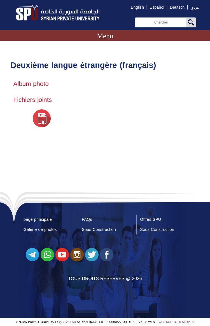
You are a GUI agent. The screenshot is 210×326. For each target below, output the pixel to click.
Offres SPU (150, 219)
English (137, 7)
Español (157, 7)
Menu (105, 36)
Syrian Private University (37, 322)
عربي (194, 7)
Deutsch (177, 7)
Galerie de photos (40, 229)
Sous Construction (99, 229)
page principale (38, 219)
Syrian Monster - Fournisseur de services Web (116, 322)
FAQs (87, 219)
